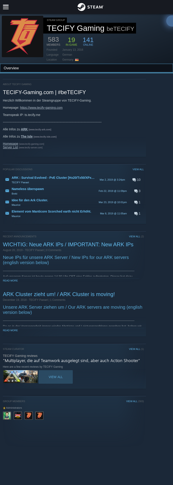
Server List (10, 147)
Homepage (10, 143)
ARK (24, 129)
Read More (10, 280)
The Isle (27, 136)
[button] (73, 179)
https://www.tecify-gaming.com (41, 107)
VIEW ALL (138, 169)
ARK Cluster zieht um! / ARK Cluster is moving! (59, 294)
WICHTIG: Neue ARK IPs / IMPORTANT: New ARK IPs (68, 244)
